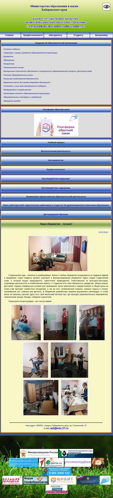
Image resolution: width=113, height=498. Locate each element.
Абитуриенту (55, 35)
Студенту (78, 35)
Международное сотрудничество (17, 90)
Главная (9, 35)
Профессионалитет (32, 35)
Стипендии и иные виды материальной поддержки (24, 86)
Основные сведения (11, 49)
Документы (8, 56)
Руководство (8, 64)
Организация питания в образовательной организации (26, 93)
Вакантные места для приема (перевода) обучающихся (26, 82)
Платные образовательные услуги (18, 75)
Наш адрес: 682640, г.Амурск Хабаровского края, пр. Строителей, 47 (56, 425)
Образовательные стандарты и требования (22, 97)
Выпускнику (101, 35)
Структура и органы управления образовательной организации (30, 53)
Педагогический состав (13, 68)
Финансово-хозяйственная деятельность (21, 79)
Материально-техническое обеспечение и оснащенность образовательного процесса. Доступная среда (47, 71)
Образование (8, 60)
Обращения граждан (12, 101)
